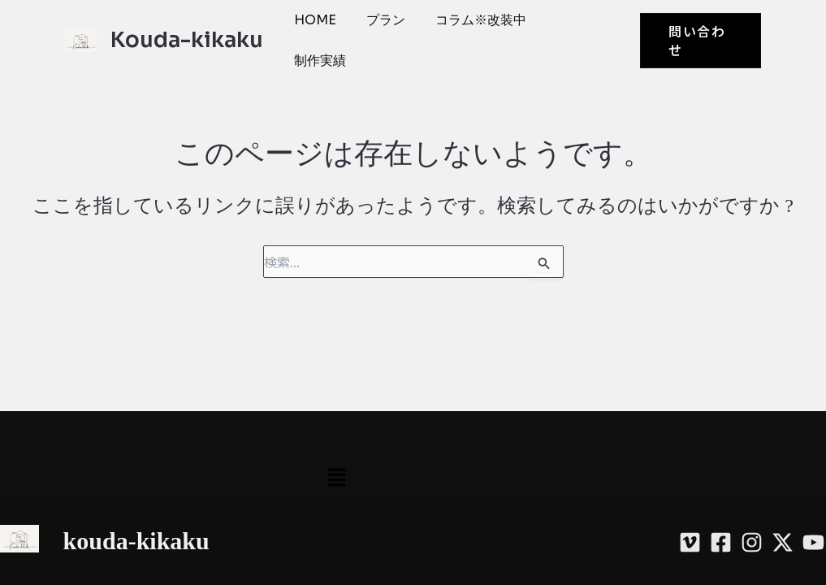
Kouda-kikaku (186, 40)
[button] (697, 40)
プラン (377, 19)
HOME (313, 19)
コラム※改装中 (467, 19)
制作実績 (318, 60)
